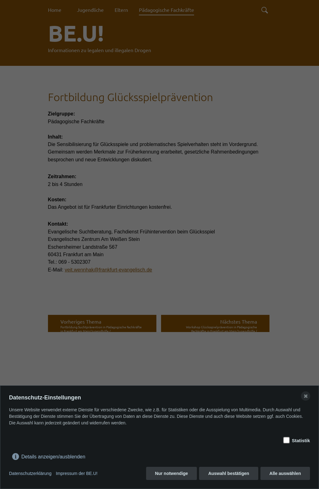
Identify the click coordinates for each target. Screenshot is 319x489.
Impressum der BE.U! (77, 473)
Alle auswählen (285, 473)
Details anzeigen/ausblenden (53, 455)
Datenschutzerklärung (30, 473)
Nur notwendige (171, 473)
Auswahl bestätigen (228, 473)
